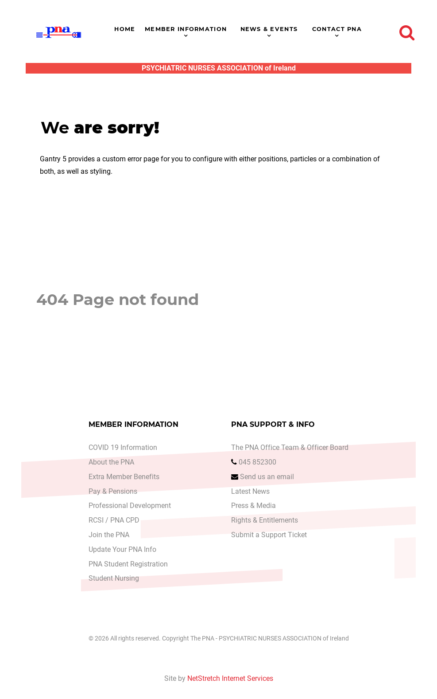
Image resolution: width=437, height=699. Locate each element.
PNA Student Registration (128, 564)
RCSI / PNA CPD (114, 520)
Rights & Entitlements (264, 520)
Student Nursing (114, 578)
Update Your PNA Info (122, 549)
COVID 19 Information (123, 447)
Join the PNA (109, 535)
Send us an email (267, 477)
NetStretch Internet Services (230, 678)
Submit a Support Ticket (269, 535)
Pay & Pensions (113, 491)
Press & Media (253, 505)
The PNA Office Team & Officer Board (289, 447)
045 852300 (257, 462)
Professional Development (130, 505)
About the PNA (111, 462)
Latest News (250, 491)
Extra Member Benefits (124, 477)
